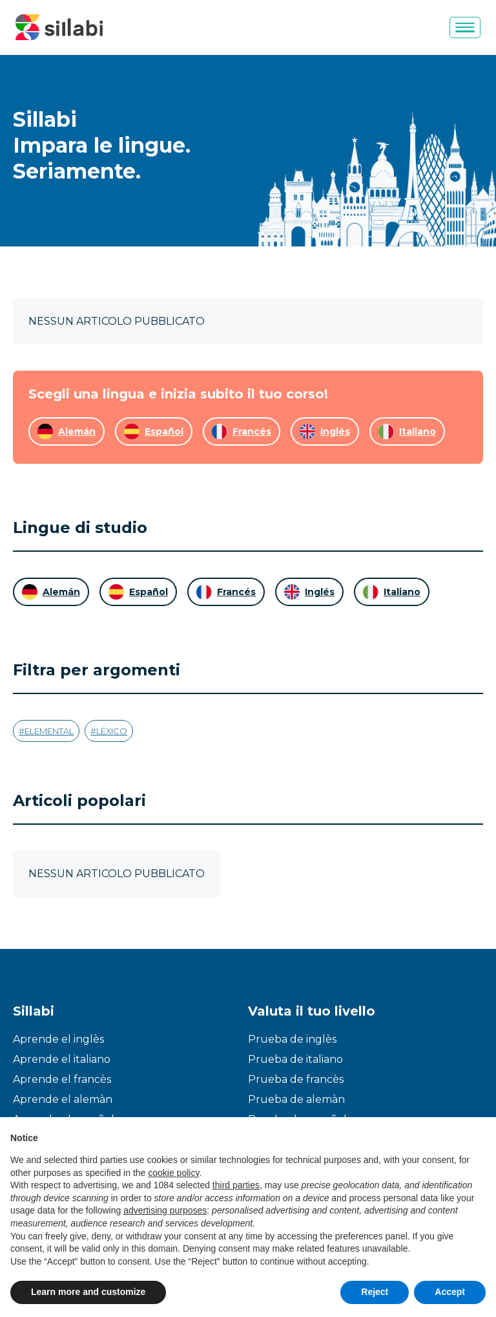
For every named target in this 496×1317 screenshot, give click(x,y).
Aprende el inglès (58, 1039)
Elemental (49, 731)
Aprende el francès (62, 1079)
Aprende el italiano (61, 1059)
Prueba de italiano (295, 1059)
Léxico (111, 731)
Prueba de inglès (292, 1039)
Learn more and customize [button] (88, 1292)
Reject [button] (374, 1292)
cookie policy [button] (173, 1173)
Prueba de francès (296, 1079)
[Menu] (465, 27)
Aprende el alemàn (62, 1099)
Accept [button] (450, 1292)
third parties (236, 1185)
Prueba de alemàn (296, 1099)
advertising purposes (165, 1210)
